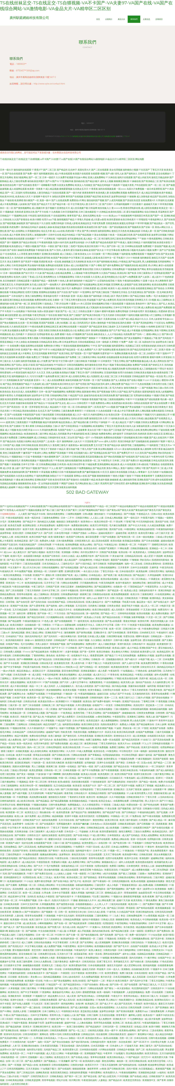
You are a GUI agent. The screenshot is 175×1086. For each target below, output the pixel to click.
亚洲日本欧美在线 (129, 770)
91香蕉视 (93, 189)
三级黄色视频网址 (116, 399)
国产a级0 (110, 173)
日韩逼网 (92, 208)
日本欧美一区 (133, 762)
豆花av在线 (147, 762)
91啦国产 (25, 1076)
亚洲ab (66, 265)
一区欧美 (168, 778)
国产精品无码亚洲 (139, 349)
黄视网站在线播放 (47, 292)
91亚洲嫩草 (64, 1061)
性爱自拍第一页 (134, 804)
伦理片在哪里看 (141, 357)
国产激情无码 (70, 736)
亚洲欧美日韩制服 (30, 663)
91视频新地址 (16, 456)
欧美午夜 (21, 778)
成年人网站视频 (143, 411)
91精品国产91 (90, 280)
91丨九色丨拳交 (118, 915)
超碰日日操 (103, 693)
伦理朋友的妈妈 (148, 345)
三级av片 (5, 632)
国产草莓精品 (95, 755)
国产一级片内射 (74, 192)
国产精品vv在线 (31, 1065)
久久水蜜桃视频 (92, 579)
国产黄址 (109, 988)
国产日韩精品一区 (89, 667)
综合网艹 (32, 1042)
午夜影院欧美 (43, 862)
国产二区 (140, 1049)
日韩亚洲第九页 (83, 540)
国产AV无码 (55, 250)
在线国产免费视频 (145, 732)
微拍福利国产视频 (95, 200)
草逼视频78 (92, 300)
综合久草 (55, 628)
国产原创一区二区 (9, 900)
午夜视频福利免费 (73, 472)
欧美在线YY (149, 1015)
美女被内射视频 (52, 869)
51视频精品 (22, 781)
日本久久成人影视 (97, 912)
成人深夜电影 (143, 196)
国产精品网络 (150, 453)
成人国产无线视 (49, 384)
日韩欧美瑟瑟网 (33, 1080)
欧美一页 (36, 483)
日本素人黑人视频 (97, 636)
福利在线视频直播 (107, 189)
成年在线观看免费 (164, 479)
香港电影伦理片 (51, 296)
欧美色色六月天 (23, 196)
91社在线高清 (9, 254)
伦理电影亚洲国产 (163, 273)
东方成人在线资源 (85, 686)
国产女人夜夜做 (118, 380)
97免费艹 (123, 342)
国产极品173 (111, 655)
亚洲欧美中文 (100, 632)
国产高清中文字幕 (139, 980)
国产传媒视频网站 (57, 391)
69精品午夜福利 (102, 560)
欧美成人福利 (119, 648)
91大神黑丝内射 (18, 1042)
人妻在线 (19, 915)
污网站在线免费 (79, 755)
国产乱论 (98, 544)
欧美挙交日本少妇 (78, 912)
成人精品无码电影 (164, 1034)
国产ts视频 (6, 674)
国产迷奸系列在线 (80, 1042)
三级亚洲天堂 (137, 847)
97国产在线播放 (108, 537)
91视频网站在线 (19, 215)
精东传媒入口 (104, 208)
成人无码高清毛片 (81, 323)
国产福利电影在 (98, 889)
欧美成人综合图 (89, 774)
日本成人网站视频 (114, 517)
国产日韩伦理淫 (117, 483)
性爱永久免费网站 (51, 889)
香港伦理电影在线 (131, 208)
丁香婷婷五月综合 (118, 292)
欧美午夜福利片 (124, 583)
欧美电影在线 (126, 357)
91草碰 (14, 269)
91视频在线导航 (18, 728)
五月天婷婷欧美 (78, 261)
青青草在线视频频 (107, 877)
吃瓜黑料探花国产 (141, 988)
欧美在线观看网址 (106, 1007)
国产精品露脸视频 (60, 801)
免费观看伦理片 (14, 529)
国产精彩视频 (9, 223)
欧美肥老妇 (117, 403)
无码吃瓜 (31, 896)
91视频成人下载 (150, 338)
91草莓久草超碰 (83, 219)
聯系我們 (134, 19)
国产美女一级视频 (26, 774)
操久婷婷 (36, 288)
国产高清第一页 (86, 380)
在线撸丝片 (5, 269)
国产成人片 (9, 927)
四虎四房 (142, 433)
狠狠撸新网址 (95, 812)
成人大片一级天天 (81, 414)
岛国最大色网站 (24, 441)
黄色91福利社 (127, 468)
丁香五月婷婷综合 (108, 743)
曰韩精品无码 (88, 1034)
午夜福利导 (114, 671)
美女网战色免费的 (135, 1053)
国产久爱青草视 (37, 605)
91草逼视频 (44, 472)
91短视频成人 (128, 671)
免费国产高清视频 (57, 453)
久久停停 (71, 751)
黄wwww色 (116, 208)
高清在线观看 (110, 824)
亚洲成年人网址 (78, 827)
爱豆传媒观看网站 (135, 212)
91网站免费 (123, 548)
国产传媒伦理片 (14, 820)
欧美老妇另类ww (46, 701)
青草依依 (52, 781)
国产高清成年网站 (9, 1038)
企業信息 (146, 19)
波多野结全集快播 (54, 1023)
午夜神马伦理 (157, 456)
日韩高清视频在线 (121, 881)
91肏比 (104, 430)
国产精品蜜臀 (15, 621)
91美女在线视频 (99, 235)
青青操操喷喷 (133, 609)
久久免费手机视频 (64, 177)
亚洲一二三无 (111, 697)
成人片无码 (130, 418)
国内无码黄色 (136, 957)
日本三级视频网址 (10, 785)
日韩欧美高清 (131, 598)
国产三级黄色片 (31, 739)
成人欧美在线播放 (104, 709)
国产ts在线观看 (14, 414)
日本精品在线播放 (43, 426)
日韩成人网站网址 (46, 885)
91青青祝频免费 (81, 697)
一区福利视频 (33, 720)
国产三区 (34, 540)
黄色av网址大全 (162, 227)
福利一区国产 (44, 1042)
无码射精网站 (164, 261)
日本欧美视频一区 (72, 770)
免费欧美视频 (121, 353)
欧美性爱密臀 (11, 399)
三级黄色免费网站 (51, 517)
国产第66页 (167, 334)
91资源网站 (45, 992)
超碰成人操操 (45, 227)
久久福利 (15, 361)
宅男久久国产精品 (119, 391)
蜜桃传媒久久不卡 (88, 900)
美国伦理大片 (84, 169)
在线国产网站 (13, 644)
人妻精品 (103, 1080)
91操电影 (103, 422)
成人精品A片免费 (54, 831)
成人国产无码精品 (131, 835)
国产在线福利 (128, 456)
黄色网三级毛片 (60, 445)
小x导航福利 (97, 437)
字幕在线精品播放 (123, 365)
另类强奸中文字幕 (99, 628)
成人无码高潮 (139, 977)
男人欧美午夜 (78, 663)
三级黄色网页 (147, 594)
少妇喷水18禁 (153, 353)
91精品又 (61, 449)
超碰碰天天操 (150, 204)
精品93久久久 (141, 319)
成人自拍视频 (85, 674)
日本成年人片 (117, 1045)
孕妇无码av (145, 560)
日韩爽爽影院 (161, 885)
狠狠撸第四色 (24, 483)
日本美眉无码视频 (49, 1045)
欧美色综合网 (9, 185)
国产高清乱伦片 (16, 946)
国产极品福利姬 (14, 1026)
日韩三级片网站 (29, 988)
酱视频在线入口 (110, 862)
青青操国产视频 (58, 644)
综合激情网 (102, 1034)
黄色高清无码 (78, 854)
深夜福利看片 (73, 521)
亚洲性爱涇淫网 (72, 571)
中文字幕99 (16, 563)
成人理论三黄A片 (78, 988)
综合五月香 (46, 231)
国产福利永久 (130, 173)
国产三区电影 (115, 430)
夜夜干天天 (103, 598)
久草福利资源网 (21, 284)
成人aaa (8, 552)
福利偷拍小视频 (130, 169)
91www (26, 651)
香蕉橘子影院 (164, 686)
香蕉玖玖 (72, 640)
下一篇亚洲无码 (81, 621)
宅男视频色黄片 (64, 824)
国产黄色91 (54, 850)
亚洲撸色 (126, 969)
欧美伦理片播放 (146, 533)
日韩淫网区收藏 (114, 636)
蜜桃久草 (50, 575)
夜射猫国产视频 (163, 1068)
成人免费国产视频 (53, 946)
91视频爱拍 (11, 759)
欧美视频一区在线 (19, 919)
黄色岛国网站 (89, 215)
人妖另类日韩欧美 (19, 1084)
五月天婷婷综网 (36, 793)
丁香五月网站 (118, 361)
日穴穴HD (146, 1057)
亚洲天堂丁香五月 (164, 326)
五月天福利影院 (167, 1053)
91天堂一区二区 (67, 407)
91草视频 (125, 617)
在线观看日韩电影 (33, 556)
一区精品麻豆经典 (124, 235)
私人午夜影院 (7, 540)
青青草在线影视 (25, 594)
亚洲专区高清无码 (13, 1034)
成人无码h (76, 992)
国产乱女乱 (60, 403)
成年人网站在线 (21, 808)
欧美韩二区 (118, 1023)
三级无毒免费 (67, 411)
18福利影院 (61, 238)
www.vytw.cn (66, 136)
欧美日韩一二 (135, 904)
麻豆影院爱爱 (11, 315)
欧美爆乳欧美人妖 (164, 862)
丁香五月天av (165, 445)
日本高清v (62, 464)
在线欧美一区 (120, 586)
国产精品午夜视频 (65, 705)
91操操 (80, 759)
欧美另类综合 (152, 1053)
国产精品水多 (113, 445)
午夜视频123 (94, 361)
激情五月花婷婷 (115, 965)
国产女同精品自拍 (82, 908)
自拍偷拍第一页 (33, 625)
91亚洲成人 (50, 548)
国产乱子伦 (76, 881)
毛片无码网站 (27, 644)
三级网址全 (22, 724)
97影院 (145, 728)
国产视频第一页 (49, 912)
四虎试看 (69, 231)
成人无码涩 (50, 686)
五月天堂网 (53, 487)
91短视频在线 (166, 472)
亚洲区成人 (168, 433)
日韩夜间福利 (96, 697)
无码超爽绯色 (86, 560)
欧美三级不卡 (36, 919)
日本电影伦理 (11, 368)
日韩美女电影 (110, 950)
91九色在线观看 (103, 411)
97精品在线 (77, 1019)
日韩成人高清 (108, 919)
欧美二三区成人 (45, 877)
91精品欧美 (5, 586)
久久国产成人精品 (125, 319)
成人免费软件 (105, 1019)
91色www (63, 1038)
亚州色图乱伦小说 (113, 277)
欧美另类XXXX (34, 682)
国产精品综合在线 (76, 613)
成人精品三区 (76, 743)
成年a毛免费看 (161, 674)
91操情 (51, 1019)
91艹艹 (40, 238)
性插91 (3, 988)
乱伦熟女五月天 (80, 189)
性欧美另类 (66, 732)
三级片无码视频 (163, 732)
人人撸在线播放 (85, 1023)
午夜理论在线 (62, 858)
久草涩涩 (20, 307)
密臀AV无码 (55, 1034)
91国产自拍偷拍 (24, 185)
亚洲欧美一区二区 (128, 544)
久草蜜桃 (143, 820)
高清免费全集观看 (38, 797)
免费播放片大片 (96, 732)
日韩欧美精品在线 (96, 827)
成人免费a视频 (146, 885)
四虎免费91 (15, 227)
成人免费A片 (14, 862)
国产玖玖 (112, 453)
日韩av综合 (156, 514)
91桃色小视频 (117, 476)
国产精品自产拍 (79, 812)
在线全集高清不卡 (36, 973)
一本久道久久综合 (90, 571)
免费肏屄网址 (155, 873)
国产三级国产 (75, 315)
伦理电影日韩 (154, 839)
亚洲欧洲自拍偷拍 (30, 1045)
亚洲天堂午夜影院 (150, 747)
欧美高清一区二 (18, 1053)
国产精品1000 (128, 384)
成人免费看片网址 (77, 862)
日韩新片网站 (82, 517)
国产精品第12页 (88, 368)
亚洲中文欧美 (17, 1000)
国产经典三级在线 (100, 292)
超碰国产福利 (53, 732)
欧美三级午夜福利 (129, 820)
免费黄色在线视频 (112, 437)
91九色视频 (54, 212)
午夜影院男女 (152, 586)
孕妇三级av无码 (161, 388)
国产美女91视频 (29, 468)
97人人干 (146, 743)
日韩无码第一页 (111, 1026)
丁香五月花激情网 (109, 1065)
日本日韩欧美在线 (29, 445)
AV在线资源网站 (163, 594)
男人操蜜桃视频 (149, 261)
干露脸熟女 (154, 464)
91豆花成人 (155, 380)
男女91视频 (108, 365)
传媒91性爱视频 (67, 728)
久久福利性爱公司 (162, 682)
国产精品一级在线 (148, 781)
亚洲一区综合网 (138, 839)
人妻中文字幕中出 (79, 682)
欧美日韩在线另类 (72, 747)
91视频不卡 (156, 969)
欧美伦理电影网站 (128, 238)
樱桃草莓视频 (23, 804)
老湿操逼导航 (81, 954)
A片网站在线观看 (107, 1049)
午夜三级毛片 (38, 586)
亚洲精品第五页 (51, 326)
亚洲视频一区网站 (71, 552)
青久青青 (29, 426)
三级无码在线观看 (32, 563)
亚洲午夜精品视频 (52, 368)
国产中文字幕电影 (13, 667)
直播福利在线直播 (17, 617)
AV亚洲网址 (85, 292)
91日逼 (26, 456)
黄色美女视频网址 (68, 674)
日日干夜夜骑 (87, 866)
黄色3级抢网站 (21, 177)
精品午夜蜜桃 (21, 736)
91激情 (127, 476)
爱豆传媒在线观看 (152, 640)
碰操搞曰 (60, 521)
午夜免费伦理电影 (151, 628)
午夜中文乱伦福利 (66, 915)
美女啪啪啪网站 (54, 690)
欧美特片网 (143, 621)
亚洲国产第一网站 (29, 349)
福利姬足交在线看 (9, 353)
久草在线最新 (124, 376)
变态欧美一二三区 (155, 705)
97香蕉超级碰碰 (57, 357)
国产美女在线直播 (25, 927)
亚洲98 (159, 778)
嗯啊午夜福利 (143, 636)
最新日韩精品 (133, 242)
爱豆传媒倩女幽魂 (79, 250)
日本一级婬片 (48, 177)
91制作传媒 (31, 311)
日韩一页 (63, 912)
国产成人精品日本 (63, 388)
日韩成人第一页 (148, 231)
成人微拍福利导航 (128, 479)
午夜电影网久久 (156, 219)
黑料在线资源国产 (112, 954)
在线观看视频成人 (85, 904)
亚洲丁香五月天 (105, 961)
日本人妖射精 (155, 319)
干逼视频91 (137, 843)
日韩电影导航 (137, 801)
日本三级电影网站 (127, 950)
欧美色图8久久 (110, 1072)
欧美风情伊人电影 (92, 1061)
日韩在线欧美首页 (118, 1034)
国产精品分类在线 (27, 242)
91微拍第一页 (70, 693)
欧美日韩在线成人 (116, 1057)
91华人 (103, 246)
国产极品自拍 (9, 441)
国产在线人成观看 (21, 1003)
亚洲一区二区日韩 (38, 781)
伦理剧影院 (108, 923)
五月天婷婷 (153, 472)
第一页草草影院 (32, 407)
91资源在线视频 (68, 345)
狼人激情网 (145, 449)
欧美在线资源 (97, 621)
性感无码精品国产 (28, 544)
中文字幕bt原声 (66, 361)
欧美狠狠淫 (45, 1065)
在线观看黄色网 (165, 965)
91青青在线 (113, 674)
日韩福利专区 (54, 437)
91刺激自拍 (6, 808)
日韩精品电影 (163, 954)
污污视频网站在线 (55, 617)
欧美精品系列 (164, 651)
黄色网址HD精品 (146, 1034)
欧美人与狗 (54, 789)
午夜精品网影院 (17, 292)
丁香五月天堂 (157, 169)
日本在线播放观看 (97, 965)
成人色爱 (102, 671)
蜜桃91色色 (65, 334)
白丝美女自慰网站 (24, 476)
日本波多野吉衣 (69, 342)
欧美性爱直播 (63, 812)
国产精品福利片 (94, 1026)
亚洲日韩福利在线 (145, 912)
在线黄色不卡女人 (86, 625)
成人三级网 (27, 942)
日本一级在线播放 (145, 537)
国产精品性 (62, 169)
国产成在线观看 (152, 399)
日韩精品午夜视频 (126, 1049)
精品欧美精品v (16, 433)
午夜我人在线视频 (144, 674)
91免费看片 (79, 847)
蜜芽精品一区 (40, 571)
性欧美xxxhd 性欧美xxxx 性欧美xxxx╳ (60, 667)
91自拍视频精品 (112, 682)
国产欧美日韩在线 (91, 315)
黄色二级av (43, 579)
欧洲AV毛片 (16, 556)
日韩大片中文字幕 (105, 625)
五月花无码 (81, 605)
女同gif (113, 693)
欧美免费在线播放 (161, 625)
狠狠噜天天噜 (168, 1026)
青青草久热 (55, 1015)
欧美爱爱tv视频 (23, 357)
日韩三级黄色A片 (145, 273)
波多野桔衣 (168, 552)
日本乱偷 (10, 755)
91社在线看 (146, 407)
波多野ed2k (148, 889)
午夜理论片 (106, 460)
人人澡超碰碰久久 (65, 686)
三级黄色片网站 (89, 357)
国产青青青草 (31, 472)
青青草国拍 (133, 632)
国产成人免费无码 (107, 300)
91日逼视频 (138, 399)
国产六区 (64, 682)
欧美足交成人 (105, 801)
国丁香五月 (79, 808)
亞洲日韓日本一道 (132, 628)
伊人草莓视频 (48, 720)
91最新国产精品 (38, 280)
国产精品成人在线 (51, 273)
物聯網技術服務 (78, 136)
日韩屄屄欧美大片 (40, 1076)
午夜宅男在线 (38, 315)
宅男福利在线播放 (142, 395)
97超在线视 (164, 430)
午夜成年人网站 (40, 453)
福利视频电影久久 (20, 376)
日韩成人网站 (26, 866)
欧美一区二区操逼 (32, 892)
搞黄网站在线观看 (34, 345)
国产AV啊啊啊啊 (25, 659)
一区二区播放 (51, 709)
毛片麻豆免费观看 (118, 525)
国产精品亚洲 (95, 326)
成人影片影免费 (153, 1019)
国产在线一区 (61, 923)
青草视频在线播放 (21, 969)
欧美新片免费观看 (74, 762)
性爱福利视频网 (116, 563)
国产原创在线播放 (161, 697)
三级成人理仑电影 (164, 537)
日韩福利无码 (130, 433)
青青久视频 (32, 338)
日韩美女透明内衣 (153, 563)
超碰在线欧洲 (167, 540)
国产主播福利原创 (117, 781)
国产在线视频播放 (117, 793)
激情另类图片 (34, 254)
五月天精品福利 (20, 609)
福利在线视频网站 (74, 579)
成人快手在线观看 (101, 839)
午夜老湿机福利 (89, 1080)
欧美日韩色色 (167, 835)
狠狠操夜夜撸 (79, 1068)
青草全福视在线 (154, 269)
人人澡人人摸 (97, 517)
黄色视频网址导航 (100, 303)
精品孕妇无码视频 (79, 319)
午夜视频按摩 (118, 992)
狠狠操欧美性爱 (48, 319)
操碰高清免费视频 (26, 250)
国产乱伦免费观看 (59, 399)
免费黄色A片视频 (146, 655)
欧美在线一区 (125, 552)
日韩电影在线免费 (42, 648)
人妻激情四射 (69, 759)
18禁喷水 (46, 625)
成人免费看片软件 (85, 556)
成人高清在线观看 (101, 540)
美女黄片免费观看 (9, 437)
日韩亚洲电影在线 (9, 866)
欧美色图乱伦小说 (68, 330)
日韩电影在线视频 (161, 743)
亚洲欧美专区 (15, 996)
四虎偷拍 (34, 609)
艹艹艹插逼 (18, 319)
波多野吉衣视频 (163, 655)
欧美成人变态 (131, 590)
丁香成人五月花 (35, 277)
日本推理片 (106, 361)
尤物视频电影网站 (84, 586)
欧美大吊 (135, 594)
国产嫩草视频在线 (91, 472)
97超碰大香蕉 (127, 185)
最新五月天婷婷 (166, 1003)
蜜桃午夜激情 (108, 311)
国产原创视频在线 (118, 227)
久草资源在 (166, 357)
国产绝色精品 (63, 319)
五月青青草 (123, 567)
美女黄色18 (37, 368)
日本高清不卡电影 (156, 977)
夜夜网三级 (85, 594)
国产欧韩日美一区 (126, 537)
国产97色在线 (85, 648)
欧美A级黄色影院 (160, 372)
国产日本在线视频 (151, 540)
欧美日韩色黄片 (128, 219)
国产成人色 (38, 716)
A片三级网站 (155, 315)
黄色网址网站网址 (149, 430)
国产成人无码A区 (67, 1000)
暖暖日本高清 (55, 839)
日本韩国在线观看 (89, 1049)
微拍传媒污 (100, 514)
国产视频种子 (163, 716)
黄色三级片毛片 (63, 288)
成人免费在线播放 (160, 613)
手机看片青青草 (16, 709)
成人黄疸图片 (25, 759)
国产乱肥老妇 (135, 391)
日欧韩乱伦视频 (96, 1030)
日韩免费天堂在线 (47, 954)
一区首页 (108, 705)
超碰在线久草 (40, 1019)
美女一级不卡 (111, 1030)
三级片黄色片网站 (162, 774)
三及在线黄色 (157, 1030)
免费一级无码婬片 (138, 935)
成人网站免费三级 (107, 900)
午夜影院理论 (119, 716)
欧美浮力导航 (53, 552)
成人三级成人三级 (68, 254)
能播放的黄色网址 (49, 854)
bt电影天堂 (165, 605)
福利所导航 (126, 445)
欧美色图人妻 (102, 192)
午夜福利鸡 (50, 716)
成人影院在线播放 (149, 208)
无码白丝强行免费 (79, 418)
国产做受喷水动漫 (65, 904)
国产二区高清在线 (27, 847)
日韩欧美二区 (49, 705)
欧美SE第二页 (105, 388)
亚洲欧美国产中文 (54, 632)
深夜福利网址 (144, 284)
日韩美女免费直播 (149, 422)
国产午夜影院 (84, 778)
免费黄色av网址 (103, 403)
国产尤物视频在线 (140, 441)
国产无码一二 (139, 334)
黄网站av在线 (80, 476)
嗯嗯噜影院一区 (88, 938)
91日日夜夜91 (136, 204)
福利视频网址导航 (9, 648)
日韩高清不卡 (157, 988)
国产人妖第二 (144, 277)
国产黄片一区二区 (74, 1076)
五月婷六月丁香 (65, 954)
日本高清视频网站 (63, 847)
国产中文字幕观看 (30, 992)
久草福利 (160, 200)
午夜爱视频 (22, 797)
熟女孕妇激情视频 (46, 908)
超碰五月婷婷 (89, 969)
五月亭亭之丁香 (52, 583)
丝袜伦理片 (132, 781)
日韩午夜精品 (144, 950)
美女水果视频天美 (163, 854)
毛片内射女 (117, 388)
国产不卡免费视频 (91, 770)
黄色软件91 (141, 303)
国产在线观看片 (48, 824)
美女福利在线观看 (131, 449)
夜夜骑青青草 (88, 192)
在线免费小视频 (17, 345)
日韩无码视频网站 (75, 365)
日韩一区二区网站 (81, 659)
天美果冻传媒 (109, 319)
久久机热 (4, 235)
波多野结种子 (7, 869)
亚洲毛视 (82, 636)
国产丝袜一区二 (45, 613)
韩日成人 (45, 407)
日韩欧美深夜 (146, 854)
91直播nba (95, 927)
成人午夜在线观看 (63, 173)
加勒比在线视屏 (141, 403)
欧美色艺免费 (15, 525)
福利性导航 (77, 548)
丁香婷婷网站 (38, 655)
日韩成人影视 (71, 223)
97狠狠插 (84, 399)
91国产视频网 (93, 353)
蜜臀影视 (32, 613)
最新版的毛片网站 (61, 992)
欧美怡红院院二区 (117, 212)
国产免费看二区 (73, 357)
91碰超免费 (91, 464)
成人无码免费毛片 (43, 598)
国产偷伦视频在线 (90, 935)
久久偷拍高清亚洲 (18, 326)
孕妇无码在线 (164, 453)
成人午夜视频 (133, 330)
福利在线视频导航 (73, 460)
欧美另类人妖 (128, 682)
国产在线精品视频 (70, 567)
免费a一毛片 (152, 296)
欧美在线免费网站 (95, 808)
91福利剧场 (124, 254)
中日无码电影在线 (145, 521)
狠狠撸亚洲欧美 (121, 181)
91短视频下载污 (49, 1068)
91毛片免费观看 (52, 866)
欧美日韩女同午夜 (77, 598)
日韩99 (23, 1057)
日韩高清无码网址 (36, 732)
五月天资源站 (33, 1068)
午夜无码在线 (166, 567)
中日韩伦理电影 (130, 755)
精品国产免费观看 (163, 307)
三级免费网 (9, 724)
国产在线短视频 (30, 449)
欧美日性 (91, 797)
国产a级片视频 (19, 793)
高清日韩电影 (124, 441)
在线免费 (136, 743)
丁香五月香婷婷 (33, 590)
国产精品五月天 (32, 319)
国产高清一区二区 (80, 889)
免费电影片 (77, 288)
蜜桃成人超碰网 (7, 487)
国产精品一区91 (83, 437)
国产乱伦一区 (121, 935)
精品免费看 (65, 273)
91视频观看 (76, 701)
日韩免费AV (101, 590)
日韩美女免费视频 (146, 713)
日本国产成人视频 (11, 445)
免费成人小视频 (127, 724)
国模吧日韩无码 (160, 544)
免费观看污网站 (73, 391)
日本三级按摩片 (37, 831)
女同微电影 (90, 762)
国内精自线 (79, 181)
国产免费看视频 (133, 361)
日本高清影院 (141, 973)
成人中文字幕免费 (126, 411)
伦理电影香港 (43, 334)
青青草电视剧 (49, 1080)
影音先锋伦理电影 (71, 671)
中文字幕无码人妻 (79, 204)
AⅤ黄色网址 (130, 529)
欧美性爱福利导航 (78, 965)
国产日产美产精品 (117, 330)
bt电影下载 (144, 659)
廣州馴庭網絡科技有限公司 (94, 136)
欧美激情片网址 (57, 751)
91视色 (118, 280)
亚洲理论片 (150, 931)
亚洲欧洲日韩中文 (42, 1026)
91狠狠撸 (131, 196)
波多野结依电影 (118, 196)
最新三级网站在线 (24, 598)
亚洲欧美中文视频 (148, 483)
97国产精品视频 (83, 235)
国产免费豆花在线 (44, 873)
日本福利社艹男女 (15, 636)
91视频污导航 (158, 395)
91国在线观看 (116, 303)
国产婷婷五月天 (156, 365)
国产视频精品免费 (85, 728)
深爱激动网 (70, 625)
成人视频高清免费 (116, 368)
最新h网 (4, 931)
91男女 (78, 231)
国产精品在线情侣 (28, 858)
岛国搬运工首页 (133, 345)
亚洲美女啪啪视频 (38, 850)
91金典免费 (48, 376)
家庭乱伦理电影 (127, 223)
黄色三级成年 (109, 326)
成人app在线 (58, 231)
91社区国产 (144, 169)
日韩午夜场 (101, 368)
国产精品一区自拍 (154, 376)
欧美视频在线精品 (79, 801)
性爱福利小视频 (59, 862)
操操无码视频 (71, 380)
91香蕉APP (37, 169)
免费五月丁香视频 (40, 357)
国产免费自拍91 (84, 820)
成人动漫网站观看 (18, 189)
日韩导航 (10, 602)
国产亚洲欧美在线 (10, 1030)
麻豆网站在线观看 (68, 326)
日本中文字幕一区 (30, 464)
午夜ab (7, 1015)
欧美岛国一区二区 (137, 353)
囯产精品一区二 (109, 613)
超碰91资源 (54, 311)
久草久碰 (94, 831)
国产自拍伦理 (23, 602)
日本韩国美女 (114, 835)
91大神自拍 (111, 177)
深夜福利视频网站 (85, 885)
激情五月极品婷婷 (160, 177)
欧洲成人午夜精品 (119, 261)
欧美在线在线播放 (110, 579)
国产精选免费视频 (31, 418)
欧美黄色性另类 (62, 663)
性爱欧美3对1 (57, 651)
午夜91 (30, 873)
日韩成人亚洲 (46, 609)
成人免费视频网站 (110, 720)
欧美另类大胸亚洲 (55, 762)
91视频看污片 (40, 996)
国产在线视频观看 (64, 621)
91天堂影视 (88, 441)
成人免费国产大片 (89, 349)
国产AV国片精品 (84, 563)
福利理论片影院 (35, 1049)
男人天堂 (168, 376)
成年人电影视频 (16, 548)
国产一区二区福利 (13, 192)
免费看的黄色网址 (80, 525)
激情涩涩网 (85, 869)
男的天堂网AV (123, 296)
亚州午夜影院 (87, 590)
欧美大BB (91, 261)
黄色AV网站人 (113, 468)
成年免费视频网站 (70, 284)
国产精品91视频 (49, 418)
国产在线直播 (26, 380)
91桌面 (118, 728)
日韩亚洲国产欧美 (64, 575)
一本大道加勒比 (123, 988)
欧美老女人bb (84, 254)
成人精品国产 (71, 560)
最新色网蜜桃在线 (61, 1007)
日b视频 (152, 300)
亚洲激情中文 (149, 1080)
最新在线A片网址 (34, 307)
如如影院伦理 (145, 892)
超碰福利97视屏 (157, 441)
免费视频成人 (74, 804)
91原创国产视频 (160, 246)
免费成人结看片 (70, 678)
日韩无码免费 (135, 1007)
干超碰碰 (83, 831)
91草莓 (69, 453)
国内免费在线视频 (71, 774)
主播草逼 (154, 567)
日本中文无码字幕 (30, 904)
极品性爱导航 (43, 257)
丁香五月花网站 (94, 713)
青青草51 (79, 411)
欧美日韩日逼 (112, 820)
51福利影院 (152, 445)
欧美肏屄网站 (61, 739)
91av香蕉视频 (150, 915)
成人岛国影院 (93, 376)
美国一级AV (45, 200)
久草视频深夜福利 (22, 395)
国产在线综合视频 (161, 827)
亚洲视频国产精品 (93, 1053)
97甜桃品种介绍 (80, 388)
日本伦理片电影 (62, 533)
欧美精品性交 (84, 223)
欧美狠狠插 (33, 342)
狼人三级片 (94, 483)
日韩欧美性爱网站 (123, 705)
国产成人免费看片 (67, 716)
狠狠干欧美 (63, 315)
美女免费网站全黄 (44, 529)
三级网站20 (126, 827)
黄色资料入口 (45, 445)
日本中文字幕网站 (40, 1015)
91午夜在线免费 (35, 326)
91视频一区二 (115, 850)
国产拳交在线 (90, 1076)
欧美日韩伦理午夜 (76, 464)
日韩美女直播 (84, 311)
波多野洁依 (136, 640)
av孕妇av (93, 533)
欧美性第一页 (34, 697)
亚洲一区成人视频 (79, 296)
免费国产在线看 (140, 365)
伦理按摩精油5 (167, 747)
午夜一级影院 (80, 873)
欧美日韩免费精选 (13, 575)
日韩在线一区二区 (53, 770)
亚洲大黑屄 (18, 533)
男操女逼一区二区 (132, 728)
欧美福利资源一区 (70, 938)
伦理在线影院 (102, 866)
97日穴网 (135, 307)
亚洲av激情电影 (98, 323)
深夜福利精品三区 (70, 866)
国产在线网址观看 (107, 349)
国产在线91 (74, 292)
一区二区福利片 (157, 766)
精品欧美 (115, 464)
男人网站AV (112, 1000)
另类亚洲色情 (112, 223)
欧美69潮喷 (35, 219)
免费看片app (141, 1011)
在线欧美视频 (22, 751)
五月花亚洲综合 (135, 292)
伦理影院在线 (30, 877)
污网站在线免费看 (70, 583)
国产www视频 (108, 407)
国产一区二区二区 (157, 185)
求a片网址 (153, 265)
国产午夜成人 (120, 242)
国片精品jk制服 (119, 686)
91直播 (144, 280)
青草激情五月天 (121, 961)
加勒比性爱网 (58, 196)
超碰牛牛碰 (70, 1023)
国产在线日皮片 (143, 456)
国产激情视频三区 (124, 395)
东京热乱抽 (41, 927)
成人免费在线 (147, 307)
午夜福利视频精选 (87, 693)
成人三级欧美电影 (107, 644)
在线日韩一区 (32, 824)
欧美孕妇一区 (63, 655)
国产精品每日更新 (120, 931)
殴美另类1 (112, 1042)
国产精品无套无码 (96, 384)
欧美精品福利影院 (146, 529)
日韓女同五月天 (148, 667)
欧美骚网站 (98, 426)
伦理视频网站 (147, 330)
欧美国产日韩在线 (75, 537)
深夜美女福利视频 (68, 487)
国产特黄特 (20, 835)
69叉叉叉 (104, 472)
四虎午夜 (144, 678)
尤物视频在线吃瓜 (115, 659)
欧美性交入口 (32, 812)
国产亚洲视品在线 (98, 453)
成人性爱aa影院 (98, 219)
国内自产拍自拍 (144, 682)
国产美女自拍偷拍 (61, 1042)
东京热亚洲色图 (164, 483)
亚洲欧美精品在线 (145, 1000)
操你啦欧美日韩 (157, 751)
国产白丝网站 (94, 862)
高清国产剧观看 (46, 323)
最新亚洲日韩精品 (11, 300)
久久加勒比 (96, 640)
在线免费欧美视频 (118, 192)
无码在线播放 (152, 961)
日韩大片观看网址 (102, 269)
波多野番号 (18, 824)
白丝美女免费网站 (65, 185)
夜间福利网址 (68, 1003)
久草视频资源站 (32, 231)
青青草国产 (53, 353)
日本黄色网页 (133, 866)
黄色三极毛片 (146, 1045)
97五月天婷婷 (107, 315)
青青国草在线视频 (85, 915)
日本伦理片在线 (159, 384)
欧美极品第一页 (18, 713)
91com (146, 380)
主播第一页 (57, 300)
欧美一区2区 (115, 628)
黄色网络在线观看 (119, 957)
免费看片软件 (63, 525)
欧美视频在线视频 (82, 529)
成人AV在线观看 (128, 464)
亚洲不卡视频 (71, 816)
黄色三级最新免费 (11, 453)
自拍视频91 (30, 238)
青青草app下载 (64, 697)
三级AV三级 (58, 843)
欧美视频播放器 (163, 908)
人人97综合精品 (115, 334)
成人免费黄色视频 (141, 869)
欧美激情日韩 (122, 349)
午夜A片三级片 (95, 319)
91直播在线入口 (153, 942)
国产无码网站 (53, 411)
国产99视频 (130, 514)
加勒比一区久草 (77, 1038)
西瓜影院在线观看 (75, 227)
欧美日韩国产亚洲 (124, 774)
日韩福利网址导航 (58, 395)
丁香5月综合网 (61, 303)
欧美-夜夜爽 (148, 896)
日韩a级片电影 (15, 701)
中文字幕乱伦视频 (34, 946)
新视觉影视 (80, 307)
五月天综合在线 (67, 820)
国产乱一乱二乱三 (69, 311)
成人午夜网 (14, 235)
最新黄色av (73, 445)
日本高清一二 (71, 831)
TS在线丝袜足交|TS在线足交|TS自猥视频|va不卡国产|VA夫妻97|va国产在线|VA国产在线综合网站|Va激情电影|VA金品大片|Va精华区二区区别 (67, 159)
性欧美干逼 (26, 716)
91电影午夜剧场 (19, 1023)
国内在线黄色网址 (56, 514)
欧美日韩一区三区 (38, 789)
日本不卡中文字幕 (157, 923)
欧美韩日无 (14, 992)
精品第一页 (163, 915)
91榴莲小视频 (29, 246)
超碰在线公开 (163, 414)
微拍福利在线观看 (22, 169)
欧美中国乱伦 (151, 1003)
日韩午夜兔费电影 (58, 804)
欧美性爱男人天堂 (144, 793)
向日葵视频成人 (147, 1068)
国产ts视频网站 (115, 338)
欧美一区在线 (54, 261)
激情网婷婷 (67, 441)
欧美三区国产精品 (158, 973)
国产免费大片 (132, 460)
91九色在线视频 (143, 384)
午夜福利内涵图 (147, 770)
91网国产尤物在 (67, 483)
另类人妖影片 (42, 644)
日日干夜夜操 (78, 973)
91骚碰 (74, 900)
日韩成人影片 (109, 296)
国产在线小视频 (134, 380)
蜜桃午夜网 (155, 357)
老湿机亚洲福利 (22, 762)
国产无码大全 (46, 739)
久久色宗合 (121, 1007)
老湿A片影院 (29, 365)
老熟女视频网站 (18, 682)
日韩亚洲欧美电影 (62, 659)
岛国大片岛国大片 (61, 900)
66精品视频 (56, 349)
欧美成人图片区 (133, 1023)
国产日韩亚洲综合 (70, 426)
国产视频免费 (160, 755)
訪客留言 (159, 19)
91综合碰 (50, 403)
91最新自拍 (129, 303)
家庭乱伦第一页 (17, 931)
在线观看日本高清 (156, 736)
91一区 (111, 422)
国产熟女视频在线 (9, 323)
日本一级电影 (102, 342)
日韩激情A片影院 (151, 808)
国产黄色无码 (19, 747)
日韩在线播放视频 (63, 414)
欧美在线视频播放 (133, 414)
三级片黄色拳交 (61, 961)
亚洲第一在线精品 (68, 766)
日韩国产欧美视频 (109, 552)
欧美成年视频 (102, 479)
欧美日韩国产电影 (38, 537)
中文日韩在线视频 (65, 885)
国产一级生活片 (132, 517)
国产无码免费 (107, 935)
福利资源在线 (43, 215)
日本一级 (43, 391)
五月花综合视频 (107, 1015)
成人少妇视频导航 (79, 265)
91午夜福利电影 (54, 693)
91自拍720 (146, 739)
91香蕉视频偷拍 (83, 896)
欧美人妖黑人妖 (65, 808)
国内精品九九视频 (46, 521)
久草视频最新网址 (65, 277)
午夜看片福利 (147, 517)
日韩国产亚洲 (53, 586)
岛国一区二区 (135, 342)
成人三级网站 (81, 575)
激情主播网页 (125, 831)
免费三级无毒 (126, 973)
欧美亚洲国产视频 (104, 728)
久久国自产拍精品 (107, 273)
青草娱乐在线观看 (42, 755)
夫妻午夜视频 (72, 651)
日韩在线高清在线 (76, 602)
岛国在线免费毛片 (109, 724)
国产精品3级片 (92, 181)
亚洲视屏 (27, 996)
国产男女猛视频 (132, 407)
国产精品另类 (99, 468)
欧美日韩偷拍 (103, 651)
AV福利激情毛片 (13, 460)
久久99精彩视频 (117, 797)
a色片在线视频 (110, 873)
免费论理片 (91, 644)
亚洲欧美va (17, 912)
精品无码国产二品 (41, 441)
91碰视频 (104, 957)
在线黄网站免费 (121, 801)
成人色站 (124, 579)
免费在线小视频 (128, 250)
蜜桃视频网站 (83, 345)
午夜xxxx (48, 980)
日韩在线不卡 (139, 644)
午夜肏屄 (138, 1003)
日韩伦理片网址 (157, 571)
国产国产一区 (156, 215)
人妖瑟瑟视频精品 (135, 992)
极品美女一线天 (145, 602)
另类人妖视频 (52, 372)
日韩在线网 (120, 315)
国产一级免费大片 (52, 284)
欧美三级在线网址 (76, 1026)
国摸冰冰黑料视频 (21, 766)
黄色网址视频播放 (99, 330)
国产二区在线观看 (100, 169)
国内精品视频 (18, 632)
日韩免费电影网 (134, 915)
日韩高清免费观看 (59, 1030)
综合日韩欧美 (151, 212)
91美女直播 (111, 808)
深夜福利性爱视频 (79, 1072)
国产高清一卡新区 (45, 246)
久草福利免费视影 (38, 487)
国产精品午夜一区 (61, 204)
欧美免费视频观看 (120, 594)
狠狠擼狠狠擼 (103, 476)
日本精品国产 (19, 732)
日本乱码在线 (141, 1038)
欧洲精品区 (102, 797)
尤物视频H (33, 1057)
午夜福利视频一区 (74, 1053)
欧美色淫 (106, 196)
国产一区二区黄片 (157, 349)
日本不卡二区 (95, 204)
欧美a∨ (125, 690)
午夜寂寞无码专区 (112, 663)
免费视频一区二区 (27, 885)
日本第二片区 (119, 460)
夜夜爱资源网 (97, 655)
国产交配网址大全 (17, 693)
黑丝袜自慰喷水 (29, 411)
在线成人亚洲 (141, 1026)
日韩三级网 (92, 1015)
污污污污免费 (36, 376)
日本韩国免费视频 (72, 969)
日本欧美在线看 (14, 418)
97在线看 (27, 575)
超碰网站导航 (157, 858)
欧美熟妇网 (142, 571)
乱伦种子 (72, 169)
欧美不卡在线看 (24, 755)
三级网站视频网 (25, 437)
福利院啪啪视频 (50, 778)
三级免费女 (54, 938)
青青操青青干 (147, 476)
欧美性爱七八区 (148, 651)
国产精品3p (39, 403)
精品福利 (54, 407)
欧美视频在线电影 (104, 946)
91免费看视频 (35, 422)
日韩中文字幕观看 (146, 173)
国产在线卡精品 (81, 835)
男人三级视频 (38, 766)
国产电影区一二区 (96, 980)
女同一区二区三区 (15, 1061)
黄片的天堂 (106, 977)
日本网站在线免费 (133, 246)
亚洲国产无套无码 (9, 544)
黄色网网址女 (49, 277)
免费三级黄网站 (94, 739)
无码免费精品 (10, 847)
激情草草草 (93, 1068)
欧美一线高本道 (33, 517)
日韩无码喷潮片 (31, 1034)
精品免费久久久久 (164, 785)
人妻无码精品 (43, 192)
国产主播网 (11, 885)
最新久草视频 (78, 892)
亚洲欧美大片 (120, 1019)
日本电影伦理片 (136, 311)
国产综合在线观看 (13, 173)
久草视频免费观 (48, 904)
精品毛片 (31, 372)
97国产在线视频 (51, 682)
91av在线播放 (18, 311)
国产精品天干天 (44, 204)
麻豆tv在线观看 (165, 265)
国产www (98, 441)
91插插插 (93, 388)
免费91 (155, 250)
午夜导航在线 (113, 323)
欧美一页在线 (95, 954)
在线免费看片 (31, 391)
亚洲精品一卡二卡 (158, 548)
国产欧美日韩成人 (86, 996)
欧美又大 (9, 257)
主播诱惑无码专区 (163, 476)
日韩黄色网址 (96, 372)
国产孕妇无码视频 (112, 456)
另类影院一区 (124, 938)
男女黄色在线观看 (54, 560)
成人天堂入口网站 (55, 1053)
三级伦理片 (100, 885)
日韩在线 (7, 219)
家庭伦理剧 (48, 950)
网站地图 (139, 159)
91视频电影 (8, 212)
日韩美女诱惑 (114, 605)
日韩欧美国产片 (157, 1076)
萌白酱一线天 (166, 399)
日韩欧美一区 (98, 659)
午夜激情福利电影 (165, 529)
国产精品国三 (140, 575)
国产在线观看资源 (142, 235)
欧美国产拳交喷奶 (59, 257)
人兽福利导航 (156, 426)
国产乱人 (163, 303)
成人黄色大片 (20, 552)
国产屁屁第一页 (78, 353)
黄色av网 (57, 342)
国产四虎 (38, 869)
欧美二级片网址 (41, 433)
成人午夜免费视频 (9, 204)
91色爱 (91, 403)
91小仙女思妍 (155, 935)
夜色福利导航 (162, 847)
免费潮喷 (147, 246)
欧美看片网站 (68, 628)
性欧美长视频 (80, 732)
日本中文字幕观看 (61, 892)
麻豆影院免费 (86, 445)
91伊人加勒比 (20, 342)
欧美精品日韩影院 (98, 793)
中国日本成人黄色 (24, 1019)
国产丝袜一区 (147, 227)
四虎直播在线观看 (81, 781)
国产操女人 (152, 303)
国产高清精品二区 (150, 181)
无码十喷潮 (132, 1068)
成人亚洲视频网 (103, 942)
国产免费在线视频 (60, 743)
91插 (114, 411)
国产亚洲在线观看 (125, 1011)
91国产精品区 (133, 1057)
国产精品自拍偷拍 (44, 365)
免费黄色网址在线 (43, 300)
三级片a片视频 (143, 697)
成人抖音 (7, 468)
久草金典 (46, 892)
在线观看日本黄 (12, 349)
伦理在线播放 (29, 192)
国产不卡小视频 (137, 326)
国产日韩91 (107, 204)
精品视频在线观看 (145, 927)
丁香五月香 (151, 797)
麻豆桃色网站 (27, 479)
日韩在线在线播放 (43, 942)
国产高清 (137, 808)
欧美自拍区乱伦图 (155, 1049)
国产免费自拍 (164, 931)
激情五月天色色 (119, 231)
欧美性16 (112, 288)
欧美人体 (19, 816)
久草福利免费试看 (48, 430)
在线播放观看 (112, 357)
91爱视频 (144, 598)
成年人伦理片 (110, 441)
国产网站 (141, 269)
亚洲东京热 (29, 212)
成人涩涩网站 (44, 816)
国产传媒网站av (86, 678)
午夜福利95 (162, 632)
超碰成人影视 (91, 257)
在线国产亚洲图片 (108, 548)
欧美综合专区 (91, 548)
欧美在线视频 (27, 300)
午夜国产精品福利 (54, 793)
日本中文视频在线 (34, 388)
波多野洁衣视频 (159, 235)
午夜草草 (108, 1053)
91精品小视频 (22, 487)
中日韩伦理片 (126, 751)
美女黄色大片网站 (120, 651)
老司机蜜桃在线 (75, 238)
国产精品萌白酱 (81, 422)
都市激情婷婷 (75, 280)
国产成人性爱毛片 (165, 896)
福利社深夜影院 (50, 835)
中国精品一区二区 (120, 816)
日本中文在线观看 (140, 567)
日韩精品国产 (60, 640)
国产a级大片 (131, 659)
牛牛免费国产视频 (24, 571)
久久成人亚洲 (18, 388)
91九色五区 (37, 1003)
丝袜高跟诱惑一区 (10, 1057)
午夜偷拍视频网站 (128, 1072)
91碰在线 (9, 200)
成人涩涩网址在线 (146, 778)
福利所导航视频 (28, 361)
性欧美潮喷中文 (127, 1000)
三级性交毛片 (68, 563)
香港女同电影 (130, 621)
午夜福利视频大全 (32, 621)
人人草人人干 (101, 904)
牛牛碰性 (116, 701)
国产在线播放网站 (88, 284)
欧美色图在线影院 (145, 862)
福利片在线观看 (125, 177)
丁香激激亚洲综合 (129, 885)
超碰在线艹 (5, 296)
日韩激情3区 (25, 648)
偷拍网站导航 (139, 583)
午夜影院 (65, 973)
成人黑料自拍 (159, 361)
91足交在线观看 (94, 854)
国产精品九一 (49, 697)
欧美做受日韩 (90, 227)
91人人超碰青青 (79, 430)
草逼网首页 (163, 212)
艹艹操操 (141, 238)
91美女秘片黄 (117, 556)
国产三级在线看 (37, 984)
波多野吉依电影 (76, 242)
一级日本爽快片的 (68, 636)
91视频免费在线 (45, 460)
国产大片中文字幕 (13, 288)
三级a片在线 (13, 1076)
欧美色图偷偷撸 (25, 628)
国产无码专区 (51, 636)
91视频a (159, 517)
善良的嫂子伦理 (36, 1023)
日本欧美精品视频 (15, 1080)
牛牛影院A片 (60, 365)
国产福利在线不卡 (65, 896)
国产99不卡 (44, 349)
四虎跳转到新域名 (161, 560)
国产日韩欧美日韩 (61, 755)
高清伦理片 (139, 705)
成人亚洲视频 (139, 736)
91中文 (94, 345)
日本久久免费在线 (43, 961)
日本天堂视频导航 (69, 212)
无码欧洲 (124, 720)
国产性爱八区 (54, 927)
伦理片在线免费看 (115, 858)
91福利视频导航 (149, 242)
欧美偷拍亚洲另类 (120, 667)
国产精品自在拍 (121, 766)
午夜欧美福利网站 (138, 923)
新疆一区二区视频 (94, 759)
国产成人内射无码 (142, 177)
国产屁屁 (31, 204)
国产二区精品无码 (26, 1072)
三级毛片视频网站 (26, 935)
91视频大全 (116, 896)
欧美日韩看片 (122, 980)
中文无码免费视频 (127, 655)
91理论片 (161, 368)
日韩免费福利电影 (70, 594)
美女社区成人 (18, 391)
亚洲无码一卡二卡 (15, 583)
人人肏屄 (22, 514)
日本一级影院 (137, 931)
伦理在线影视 (132, 368)
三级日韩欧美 (80, 361)
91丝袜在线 (89, 411)
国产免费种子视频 (152, 904)
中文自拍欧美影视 (47, 931)
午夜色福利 (130, 778)
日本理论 (93, 422)
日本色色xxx (96, 824)
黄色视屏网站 (49, 307)
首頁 (98, 19)
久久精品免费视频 (156, 525)
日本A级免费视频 (65, 540)
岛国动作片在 (148, 342)
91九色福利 (35, 384)
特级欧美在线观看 (16, 238)
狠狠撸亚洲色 (122, 919)
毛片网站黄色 (81, 483)
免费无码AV (164, 609)
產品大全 (121, 19)
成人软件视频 (25, 315)
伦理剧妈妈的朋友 (112, 755)
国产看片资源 (61, 246)
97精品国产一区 (54, 984)
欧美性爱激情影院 (109, 831)
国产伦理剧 (81, 384)
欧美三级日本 (61, 376)
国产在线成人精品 (80, 1057)
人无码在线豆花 (166, 797)
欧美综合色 (99, 751)
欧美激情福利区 (15, 881)
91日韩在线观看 (77, 456)
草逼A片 (110, 980)
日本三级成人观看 (70, 368)
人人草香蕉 (22, 254)
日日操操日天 (116, 778)
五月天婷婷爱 (122, 326)
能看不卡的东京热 (165, 1015)
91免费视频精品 (84, 468)
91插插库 (115, 185)
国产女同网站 (87, 942)
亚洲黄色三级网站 (136, 716)
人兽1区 (16, 1045)
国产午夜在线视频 (152, 816)
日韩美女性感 (30, 701)
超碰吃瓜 (11, 307)
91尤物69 (96, 311)
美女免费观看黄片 (159, 850)
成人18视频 (10, 430)
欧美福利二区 (92, 1003)
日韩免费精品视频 (47, 464)
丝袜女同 (161, 345)
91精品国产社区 (75, 395)
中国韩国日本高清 (141, 215)
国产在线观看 (131, 984)
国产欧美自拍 (34, 778)
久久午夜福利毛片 (36, 728)
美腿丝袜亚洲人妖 (163, 793)
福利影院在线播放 (71, 724)
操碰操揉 (114, 479)
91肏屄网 (134, 667)
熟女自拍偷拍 (20, 338)
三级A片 (57, 426)
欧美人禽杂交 (95, 950)
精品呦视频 (145, 460)
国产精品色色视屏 (104, 242)
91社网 (3, 330)
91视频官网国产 (80, 338)
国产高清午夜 (157, 938)
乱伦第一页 (23, 323)
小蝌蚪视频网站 (45, 923)
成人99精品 (132, 648)
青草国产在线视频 (74, 196)
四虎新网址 (116, 927)
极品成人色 (147, 361)
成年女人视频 (106, 181)
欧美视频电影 (6, 479)
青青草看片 (122, 1015)
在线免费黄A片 (148, 200)
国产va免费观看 (130, 277)
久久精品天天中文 (63, 609)
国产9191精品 (167, 801)
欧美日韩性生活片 (66, 384)
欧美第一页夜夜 (35, 189)
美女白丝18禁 (94, 430)
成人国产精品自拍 (43, 659)
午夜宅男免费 (98, 223)
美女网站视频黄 (105, 449)
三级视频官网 (34, 1011)
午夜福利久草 (7, 571)
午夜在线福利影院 (15, 517)
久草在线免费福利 (46, 525)
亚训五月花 (110, 732)
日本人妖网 (161, 724)
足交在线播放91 (164, 173)
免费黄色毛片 (134, 192)
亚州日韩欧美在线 (138, 1061)
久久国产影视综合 (21, 219)
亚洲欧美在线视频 (121, 942)
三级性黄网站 (102, 915)
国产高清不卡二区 (155, 468)
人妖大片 (77, 441)
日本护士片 (148, 1007)
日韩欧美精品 (57, 1076)
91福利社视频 (133, 315)
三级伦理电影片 (14, 854)
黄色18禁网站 (161, 330)
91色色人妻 (63, 280)
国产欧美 (132, 273)
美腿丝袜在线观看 (24, 403)
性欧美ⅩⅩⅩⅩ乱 (7, 196)
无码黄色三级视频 (97, 605)
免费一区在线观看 (112, 739)
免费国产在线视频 (36, 693)
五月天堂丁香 (100, 445)
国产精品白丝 (115, 1080)
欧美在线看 (35, 808)
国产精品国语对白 (72, 984)
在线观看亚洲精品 (144, 288)
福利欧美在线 (117, 418)
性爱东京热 (80, 300)
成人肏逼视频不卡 (38, 938)
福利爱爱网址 (118, 345)
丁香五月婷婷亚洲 (139, 690)
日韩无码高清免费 (164, 912)
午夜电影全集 (42, 250)
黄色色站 (51, 655)
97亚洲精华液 (66, 181)
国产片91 (27, 288)
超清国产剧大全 (96, 250)
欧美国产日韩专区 (52, 556)
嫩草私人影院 (135, 1015)
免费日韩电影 (57, 223)
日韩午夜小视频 (121, 640)
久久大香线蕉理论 (91, 804)
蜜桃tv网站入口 (153, 334)
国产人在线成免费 (60, 200)
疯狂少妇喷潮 (25, 399)
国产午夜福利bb (32, 912)
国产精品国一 (53, 713)
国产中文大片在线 (137, 525)
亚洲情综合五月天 (123, 736)
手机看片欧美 (156, 690)
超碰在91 (147, 789)
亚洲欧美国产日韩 (146, 479)
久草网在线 (49, 238)
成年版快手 (118, 433)
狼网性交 (65, 889)
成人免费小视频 (33, 889)
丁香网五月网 (148, 701)
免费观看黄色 (96, 682)
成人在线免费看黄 (56, 380)
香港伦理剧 (87, 269)
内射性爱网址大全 (99, 414)
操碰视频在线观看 (32, 965)
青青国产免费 (167, 804)
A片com (118, 449)
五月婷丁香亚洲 (134, 789)
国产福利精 (31, 931)
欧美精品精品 (127, 674)
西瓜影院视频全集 (94, 456)
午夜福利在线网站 (131, 280)
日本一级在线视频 (12, 273)
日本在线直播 (70, 839)
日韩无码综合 (137, 942)
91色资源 (132, 625)
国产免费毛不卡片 (125, 453)
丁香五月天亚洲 (112, 426)
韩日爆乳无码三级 (110, 238)
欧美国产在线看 (158, 728)
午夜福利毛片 (81, 950)
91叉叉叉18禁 (165, 984)
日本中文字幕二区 (51, 590)
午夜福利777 (144, 544)
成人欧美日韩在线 (26, 801)
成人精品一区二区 (92, 238)
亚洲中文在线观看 (106, 762)
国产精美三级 (110, 575)
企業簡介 (108, 19)
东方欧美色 (129, 927)
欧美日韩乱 (64, 353)
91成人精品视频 (51, 189)
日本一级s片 (44, 900)
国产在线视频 (104, 345)
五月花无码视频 (39, 353)
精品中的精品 (68, 235)
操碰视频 (66, 261)
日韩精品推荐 (138, 376)
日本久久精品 (68, 556)
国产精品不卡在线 (37, 514)
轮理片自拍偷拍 (125, 372)
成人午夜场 (167, 583)
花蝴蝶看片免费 (48, 185)
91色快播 (135, 257)
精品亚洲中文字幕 (17, 896)
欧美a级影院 (64, 781)
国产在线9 (12, 250)
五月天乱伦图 (7, 839)
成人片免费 (42, 361)
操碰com (29, 640)
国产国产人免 (99, 908)
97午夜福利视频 (44, 242)
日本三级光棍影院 (87, 212)
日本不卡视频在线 (70, 590)
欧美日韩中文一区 (107, 257)
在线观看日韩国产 (74, 617)
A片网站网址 (165, 422)
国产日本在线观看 (164, 927)
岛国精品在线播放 (9, 483)
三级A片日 (15, 942)
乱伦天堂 (18, 449)
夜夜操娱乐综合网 (35, 560)
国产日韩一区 (116, 984)
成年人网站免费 (112, 384)
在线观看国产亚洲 (43, 843)
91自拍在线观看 (58, 192)
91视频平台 (52, 728)
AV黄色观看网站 (154, 238)
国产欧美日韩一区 (122, 843)
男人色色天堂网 (138, 720)
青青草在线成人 (131, 996)
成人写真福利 (92, 307)
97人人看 (53, 468)
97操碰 (79, 957)
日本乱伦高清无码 (160, 460)
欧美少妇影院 (79, 980)
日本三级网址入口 (51, 1011)
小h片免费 (90, 242)
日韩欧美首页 (126, 1026)
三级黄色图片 (21, 422)
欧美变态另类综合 (132, 1080)
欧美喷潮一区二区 (91, 460)
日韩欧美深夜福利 (127, 824)
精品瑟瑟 (151, 644)
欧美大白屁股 (68, 850)
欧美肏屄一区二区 (41, 399)
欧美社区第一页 (116, 414)
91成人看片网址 (98, 835)
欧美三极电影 (55, 736)
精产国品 (7, 384)
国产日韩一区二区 (115, 246)
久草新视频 (14, 988)
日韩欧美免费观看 (49, 1000)
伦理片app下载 (49, 219)
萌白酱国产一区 (31, 200)
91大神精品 (102, 212)
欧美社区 (15, 716)
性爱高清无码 (111, 869)
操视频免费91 (41, 235)
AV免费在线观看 (31, 854)
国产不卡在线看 (12, 663)
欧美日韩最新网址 (86, 1000)
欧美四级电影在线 (34, 583)
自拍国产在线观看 (140, 946)
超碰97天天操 (123, 900)
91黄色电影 (64, 296)
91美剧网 (158, 556)
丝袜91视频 (84, 640)
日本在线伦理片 (127, 571)
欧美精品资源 (21, 540)
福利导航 (144, 315)
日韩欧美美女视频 (142, 372)
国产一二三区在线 (63, 529)
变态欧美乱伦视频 (89, 1011)
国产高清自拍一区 (15, 407)
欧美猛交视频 (59, 227)
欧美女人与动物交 (83, 185)
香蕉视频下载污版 (98, 399)
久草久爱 (74, 942)
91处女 (151, 280)
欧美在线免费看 (159, 284)
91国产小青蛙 (95, 265)
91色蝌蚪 (17, 1007)
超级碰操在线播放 (156, 881)
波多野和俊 (5, 533)
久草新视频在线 (46, 338)
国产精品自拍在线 (111, 617)
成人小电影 (113, 885)
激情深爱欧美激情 (63, 338)
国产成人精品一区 (158, 820)
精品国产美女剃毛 (159, 196)
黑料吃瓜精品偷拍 (45, 269)
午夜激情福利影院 (17, 973)
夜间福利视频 (150, 965)
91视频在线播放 (40, 804)
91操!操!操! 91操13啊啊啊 (48, 774)
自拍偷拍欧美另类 (141, 969)
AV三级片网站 (95, 873)
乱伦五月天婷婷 (7, 403)
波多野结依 (167, 1019)
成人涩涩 (148, 556)
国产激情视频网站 (22, 208)
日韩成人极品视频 (145, 418)
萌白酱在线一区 (48, 812)
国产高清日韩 (102, 556)
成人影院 (36, 674)
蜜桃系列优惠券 (29, 908)
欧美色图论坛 (15, 246)
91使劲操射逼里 (99, 781)
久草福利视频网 (121, 204)
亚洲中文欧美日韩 (21, 678)
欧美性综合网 (90, 1019)
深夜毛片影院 (21, 789)
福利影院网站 (104, 231)
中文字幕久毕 (14, 827)
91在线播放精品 (115, 514)
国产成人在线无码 (158, 437)
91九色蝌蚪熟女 (136, 1019)
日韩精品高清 (45, 342)
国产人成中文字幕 (131, 663)
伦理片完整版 (31, 292)
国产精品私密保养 (78, 923)
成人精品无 (120, 422)
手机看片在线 (129, 602)
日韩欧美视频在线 (139, 548)
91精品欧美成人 (16, 579)
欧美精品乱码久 (160, 831)
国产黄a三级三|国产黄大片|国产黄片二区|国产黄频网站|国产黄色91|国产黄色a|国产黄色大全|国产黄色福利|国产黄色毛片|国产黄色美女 (107, 510)
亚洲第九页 (47, 965)
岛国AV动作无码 (61, 242)
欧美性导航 (79, 713)
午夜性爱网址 (70, 946)
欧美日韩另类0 (92, 246)
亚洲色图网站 (103, 464)
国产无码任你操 (39, 602)
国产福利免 (52, 605)
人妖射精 (22, 204)
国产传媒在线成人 (20, 1015)
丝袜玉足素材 (67, 586)
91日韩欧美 (72, 648)
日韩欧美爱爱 (89, 288)
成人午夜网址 (24, 353)
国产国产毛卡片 (121, 946)
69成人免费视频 (85, 751)
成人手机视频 (84, 931)
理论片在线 (62, 1080)
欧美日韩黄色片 (160, 407)
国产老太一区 (63, 1019)
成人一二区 (156, 659)
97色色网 (100, 1000)
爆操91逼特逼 (146, 755)
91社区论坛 (159, 323)
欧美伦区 (87, 881)
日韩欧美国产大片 (34, 533)
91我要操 (103, 338)
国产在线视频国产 (112, 713)
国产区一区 (76, 1061)
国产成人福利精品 (165, 770)
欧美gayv (113, 215)
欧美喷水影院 (163, 242)
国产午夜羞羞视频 (110, 770)
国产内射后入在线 (131, 430)
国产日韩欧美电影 (165, 231)
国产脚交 (120, 762)
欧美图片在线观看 (81, 173)
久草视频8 (167, 315)
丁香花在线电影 (67, 1045)
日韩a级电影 (81, 407)
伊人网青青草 (161, 280)
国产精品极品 (43, 801)
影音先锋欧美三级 (28, 954)
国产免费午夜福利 (102, 701)
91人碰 (130, 793)
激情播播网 (70, 632)
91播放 (17, 479)
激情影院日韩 (95, 418)
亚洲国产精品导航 (92, 196)
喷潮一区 (170, 349)
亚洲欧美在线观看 (50, 254)
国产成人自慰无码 (107, 1076)
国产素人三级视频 (128, 873)
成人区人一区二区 (150, 605)
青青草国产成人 (74, 215)
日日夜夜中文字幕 (13, 965)
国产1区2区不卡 (142, 1042)
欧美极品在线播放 (132, 540)
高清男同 (104, 483)
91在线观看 (67, 476)
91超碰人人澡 (68, 1015)
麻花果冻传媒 (91, 743)
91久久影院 (45, 223)
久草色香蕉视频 (86, 736)
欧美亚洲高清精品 (60, 1072)
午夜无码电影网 (107, 583)
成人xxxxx (71, 403)
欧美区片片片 (92, 1065)
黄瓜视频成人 (151, 311)
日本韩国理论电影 (102, 648)
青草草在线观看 (98, 1057)
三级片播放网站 (8, 781)
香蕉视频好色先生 (34, 709)
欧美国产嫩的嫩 (81, 824)
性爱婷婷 (163, 311)
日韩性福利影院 (8, 801)
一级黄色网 (51, 280)
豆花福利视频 (110, 372)
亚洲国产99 (39, 575)
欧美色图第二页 (106, 774)
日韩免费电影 (118, 269)
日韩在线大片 (81, 793)
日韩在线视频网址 (51, 567)
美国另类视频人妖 (159, 621)
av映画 (103, 1068)
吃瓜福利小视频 (144, 250)
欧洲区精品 (155, 598)
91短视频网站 (86, 426)
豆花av (93, 1007)
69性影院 (32, 215)
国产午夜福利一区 (102, 881)
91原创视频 (127, 437)
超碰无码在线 (90, 395)
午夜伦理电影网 (90, 273)
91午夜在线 (58, 460)
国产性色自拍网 (151, 804)
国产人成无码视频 (113, 200)
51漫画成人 (47, 303)
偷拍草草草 (73, 399)
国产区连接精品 (73, 843)
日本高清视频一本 (100, 1045)
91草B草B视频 (142, 223)
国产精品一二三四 (163, 762)
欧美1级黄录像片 (56, 537)
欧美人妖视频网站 (164, 391)
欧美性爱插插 (113, 219)
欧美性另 (133, 533)
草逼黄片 (101, 969)
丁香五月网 (69, 300)
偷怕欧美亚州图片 (36, 181)
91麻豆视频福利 (144, 759)
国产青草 (161, 1080)
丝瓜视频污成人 (81, 453)
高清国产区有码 (20, 850)
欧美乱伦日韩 (29, 827)
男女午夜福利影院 (76, 433)
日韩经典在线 (7, 789)
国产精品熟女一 (157, 223)
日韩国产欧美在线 (153, 843)
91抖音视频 (123, 1076)
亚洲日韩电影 (165, 590)
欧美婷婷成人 (140, 552)
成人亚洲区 (102, 288)
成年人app (92, 598)
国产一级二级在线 (32, 1007)
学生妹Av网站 (80, 177)
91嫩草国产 (26, 453)
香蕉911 (36, 185)
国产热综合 (159, 288)
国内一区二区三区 (36, 747)
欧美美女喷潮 (21, 690)
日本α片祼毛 (79, 720)
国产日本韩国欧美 (117, 632)
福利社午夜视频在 (91, 919)
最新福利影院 (148, 391)
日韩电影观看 (103, 996)
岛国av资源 (42, 311)
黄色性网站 (98, 820)
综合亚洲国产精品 (57, 602)
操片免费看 (31, 816)
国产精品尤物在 (137, 296)
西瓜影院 (55, 594)
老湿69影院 (169, 935)
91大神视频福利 (100, 778)
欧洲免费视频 (72, 544)
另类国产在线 (6, 338)
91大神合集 (60, 269)
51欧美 (111, 235)
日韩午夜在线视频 (64, 950)
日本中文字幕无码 (122, 307)
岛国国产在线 (64, 430)
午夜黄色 (82, 690)
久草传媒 (38, 1038)
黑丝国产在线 (162, 521)
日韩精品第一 (157, 636)
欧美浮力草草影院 (99, 525)
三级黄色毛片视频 (24, 839)
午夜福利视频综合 (151, 1023)
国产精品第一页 (115, 590)
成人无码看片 (18, 334)
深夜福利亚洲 (142, 426)
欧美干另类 (28, 529)
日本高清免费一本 (22, 674)
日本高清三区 (15, 892)
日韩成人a (133, 472)
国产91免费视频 (113, 602)
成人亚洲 (71, 996)
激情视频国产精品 (65, 219)
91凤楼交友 (154, 579)
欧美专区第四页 (87, 816)
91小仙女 (28, 881)
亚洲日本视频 (103, 284)
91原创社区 (30, 334)
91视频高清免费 (127, 759)
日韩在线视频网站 (61, 1065)
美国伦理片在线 (46, 858)
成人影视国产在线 (129, 284)
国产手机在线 (133, 747)
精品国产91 (83, 927)
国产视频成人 (51, 1061)
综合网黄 (101, 357)
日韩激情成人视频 (36, 713)
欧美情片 (108, 640)
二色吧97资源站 (76, 246)
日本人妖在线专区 (72, 977)
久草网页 (114, 342)
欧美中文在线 (131, 858)
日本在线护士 (18, 296)
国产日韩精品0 (129, 812)
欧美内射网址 (106, 307)
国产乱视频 (162, 812)
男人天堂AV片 (151, 801)
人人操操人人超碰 (63, 873)
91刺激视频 (15, 464)
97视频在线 (110, 938)
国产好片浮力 (27, 273)
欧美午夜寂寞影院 (65, 307)
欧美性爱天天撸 (160, 1057)
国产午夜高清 (25, 368)
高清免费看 (18, 889)
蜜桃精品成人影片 (114, 892)
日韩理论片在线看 (112, 690)
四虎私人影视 (20, 1011)
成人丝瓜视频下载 (79, 208)
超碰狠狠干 (5, 969)
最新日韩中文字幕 (13, 923)
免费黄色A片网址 (77, 200)
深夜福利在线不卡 (148, 590)
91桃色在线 (141, 671)
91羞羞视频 (131, 269)
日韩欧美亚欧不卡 (135, 797)
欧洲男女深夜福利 (40, 1030)
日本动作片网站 (77, 739)
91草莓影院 (142, 219)
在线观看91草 (160, 789)
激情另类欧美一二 (132, 388)
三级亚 (100, 938)
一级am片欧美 (8, 671)
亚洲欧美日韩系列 (104, 736)
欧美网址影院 (30, 525)
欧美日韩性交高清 (90, 724)
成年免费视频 (131, 483)
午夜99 (128, 399)
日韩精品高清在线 (134, 556)
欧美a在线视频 (138, 881)
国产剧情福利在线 (128, 1065)
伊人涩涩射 (85, 303)
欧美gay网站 (86, 544)
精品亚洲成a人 (66, 422)
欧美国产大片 (90, 785)
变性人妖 (119, 173)
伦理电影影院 (87, 789)
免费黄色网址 (105, 433)
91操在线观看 (47, 414)
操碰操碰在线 (129, 713)
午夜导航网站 (121, 923)
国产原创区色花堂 (131, 200)
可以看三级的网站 (101, 896)
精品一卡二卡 (36, 686)
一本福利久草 (84, 839)
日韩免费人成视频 (13, 651)
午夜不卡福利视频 (36, 1053)
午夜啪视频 (35, 456)
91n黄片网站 (150, 957)
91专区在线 (51, 315)
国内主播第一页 (127, 323)
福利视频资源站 (46, 173)
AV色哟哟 (150, 326)
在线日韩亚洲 (21, 537)
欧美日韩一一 (59, 1026)
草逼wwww (33, 430)
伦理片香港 (157, 449)
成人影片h (157, 277)
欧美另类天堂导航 (157, 1061)
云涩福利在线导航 (106, 280)
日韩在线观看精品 (86, 342)
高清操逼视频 (54, 671)
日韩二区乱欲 (117, 598)
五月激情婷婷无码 (141, 693)
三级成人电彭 (119, 804)
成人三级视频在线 (148, 368)
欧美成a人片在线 (92, 617)
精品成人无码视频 (58, 433)
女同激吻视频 (30, 257)
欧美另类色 (137, 900)
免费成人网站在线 (120, 839)
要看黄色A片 (43, 827)
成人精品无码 (29, 862)
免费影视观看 (137, 254)
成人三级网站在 (164, 300)
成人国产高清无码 (123, 1003)
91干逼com (57, 625)
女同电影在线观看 (50, 483)
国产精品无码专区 (36, 617)
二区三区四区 (7, 1019)
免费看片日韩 (57, 472)
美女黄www (36, 977)
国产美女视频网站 (132, 338)
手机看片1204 (123, 257)
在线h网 (80, 1003)
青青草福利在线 (144, 877)
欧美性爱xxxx (82, 628)
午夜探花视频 (144, 625)
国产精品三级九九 (148, 984)
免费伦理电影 (122, 311)
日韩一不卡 (121, 625)
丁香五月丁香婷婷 (47, 449)
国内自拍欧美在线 (101, 931)
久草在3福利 (18, 720)
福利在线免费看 (50, 820)
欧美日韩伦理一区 (103, 521)
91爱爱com (74, 303)
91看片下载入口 (94, 663)
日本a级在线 (142, 464)
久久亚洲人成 (97, 277)
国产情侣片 (43, 468)
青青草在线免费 (97, 858)
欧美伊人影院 (20, 277)
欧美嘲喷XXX (62, 701)
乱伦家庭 (169, 200)
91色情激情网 (125, 215)
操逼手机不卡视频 (131, 605)
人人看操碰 (77, 273)
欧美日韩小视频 (140, 437)
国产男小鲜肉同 (89, 231)
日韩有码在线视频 (127, 613)
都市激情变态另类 (93, 365)
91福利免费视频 (41, 476)
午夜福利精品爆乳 (147, 812)
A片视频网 (77, 334)
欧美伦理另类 (59, 479)
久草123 (107, 418)
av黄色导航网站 (104, 716)
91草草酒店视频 (165, 204)
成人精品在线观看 (70, 869)
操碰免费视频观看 (165, 866)
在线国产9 (97, 705)
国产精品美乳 (135, 261)
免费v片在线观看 (166, 781)
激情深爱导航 (154, 583)
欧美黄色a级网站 (127, 1030)
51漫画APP (165, 353)
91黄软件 (150, 847)
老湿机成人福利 (86, 709)
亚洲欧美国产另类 (43, 479)
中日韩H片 (60, 935)
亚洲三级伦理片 (52, 1003)
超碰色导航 (121, 533)
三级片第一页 (15, 705)
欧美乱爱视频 (36, 770)
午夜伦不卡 (46, 196)
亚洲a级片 (5, 1023)
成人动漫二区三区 (109, 376)
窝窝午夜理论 (6, 395)
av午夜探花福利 (19, 372)
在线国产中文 (165, 957)
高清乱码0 (122, 273)
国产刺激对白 (72, 479)
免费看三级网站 (117, 747)
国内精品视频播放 (52, 977)
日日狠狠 (12, 977)
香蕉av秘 (104, 984)
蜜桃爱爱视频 (65, 189)
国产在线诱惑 (160, 418)
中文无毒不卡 (15, 567)
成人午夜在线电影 (19, 686)
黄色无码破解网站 (105, 678)
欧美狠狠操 (161, 889)
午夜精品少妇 (111, 544)
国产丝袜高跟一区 (68, 709)
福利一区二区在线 (134, 563)
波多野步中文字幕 (40, 395)
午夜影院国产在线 (31, 414)
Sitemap (126, 136)
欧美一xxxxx (102, 215)
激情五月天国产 (159, 257)
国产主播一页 (73, 935)
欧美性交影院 (65, 835)
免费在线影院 (157, 411)
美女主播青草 (13, 261)
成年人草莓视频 (67, 605)
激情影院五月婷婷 (44, 640)
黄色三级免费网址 (34, 296)
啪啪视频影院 (46, 785)
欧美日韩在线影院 (101, 609)
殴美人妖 (150, 716)
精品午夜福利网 (50, 422)
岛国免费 (127, 334)
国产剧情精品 (90, 877)
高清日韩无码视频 (125, 300)
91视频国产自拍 (152, 254)
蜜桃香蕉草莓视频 (132, 896)
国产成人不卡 (106, 1003)
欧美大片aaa (124, 743)
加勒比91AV (56, 476)
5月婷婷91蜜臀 (56, 571)
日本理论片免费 (159, 1042)
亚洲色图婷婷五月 (13, 877)
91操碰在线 (135, 181)
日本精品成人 (96, 575)
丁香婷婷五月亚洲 (76, 797)
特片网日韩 (75, 1080)
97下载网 (5, 556)
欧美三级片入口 (127, 697)
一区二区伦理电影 (160, 869)
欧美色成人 (136, 919)
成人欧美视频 (112, 827)
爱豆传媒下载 (72, 449)
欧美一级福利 (104, 992)
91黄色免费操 (151, 900)
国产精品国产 (49, 808)
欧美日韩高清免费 (106, 395)
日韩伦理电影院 (54, 747)
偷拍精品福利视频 (159, 709)
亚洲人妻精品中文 (95, 602)
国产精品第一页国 (34, 330)
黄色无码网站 (109, 1061)
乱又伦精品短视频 (63, 785)
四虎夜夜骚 (161, 824)
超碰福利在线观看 (34, 548)
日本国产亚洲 (19, 697)
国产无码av (16, 365)
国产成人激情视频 (27, 269)
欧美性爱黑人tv (89, 843)
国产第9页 (53, 361)
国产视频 (92, 476)
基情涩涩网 (36, 303)
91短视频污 (119, 1053)
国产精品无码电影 (101, 185)
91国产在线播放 (102, 380)
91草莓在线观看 (46, 988)
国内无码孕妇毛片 (34, 636)
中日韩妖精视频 (150, 919)
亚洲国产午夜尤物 (19, 605)
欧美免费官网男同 (150, 663)
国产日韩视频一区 (146, 824)
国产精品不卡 (30, 521)
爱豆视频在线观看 (21, 950)
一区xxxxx (121, 189)
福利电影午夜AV (84, 850)
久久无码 (139, 453)
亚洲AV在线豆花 (155, 433)
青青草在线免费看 (160, 693)
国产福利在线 (32, 223)
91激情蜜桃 (6, 1007)
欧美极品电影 (133, 231)
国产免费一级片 (30, 173)
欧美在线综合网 (130, 678)
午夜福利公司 (21, 938)
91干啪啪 (136, 476)
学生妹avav (167, 319)
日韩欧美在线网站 (126, 877)
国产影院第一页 (151, 292)
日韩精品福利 (35, 724)
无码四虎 (18, 257)
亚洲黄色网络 (15, 521)
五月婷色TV (169, 671)
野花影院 (130, 908)
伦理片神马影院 (42, 743)
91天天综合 (60, 613)
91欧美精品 (67, 713)
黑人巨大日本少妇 (32, 567)
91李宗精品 (16, 411)
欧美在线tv (128, 403)
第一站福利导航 (100, 529)
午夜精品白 (97, 869)
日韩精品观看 (23, 280)
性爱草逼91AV (107, 353)
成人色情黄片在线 (126, 288)
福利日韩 (21, 613)
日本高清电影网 (19, 265)
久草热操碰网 (154, 575)
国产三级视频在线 (67, 468)
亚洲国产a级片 (13, 843)
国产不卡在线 (41, 212)
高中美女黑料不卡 (90, 552)
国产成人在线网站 (16, 231)
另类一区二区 (126, 1038)
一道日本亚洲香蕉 (153, 189)
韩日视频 (34, 323)
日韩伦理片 (82, 403)
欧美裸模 (18, 200)
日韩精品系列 (155, 552)
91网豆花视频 (112, 254)
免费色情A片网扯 (52, 345)
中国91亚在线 (93, 847)
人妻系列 (65, 250)
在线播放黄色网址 (82, 609)
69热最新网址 (63, 418)
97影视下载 (129, 521)
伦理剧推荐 (48, 388)
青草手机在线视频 (103, 1023)
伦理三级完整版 (8, 774)
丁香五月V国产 (82, 372)
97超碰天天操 (132, 1045)
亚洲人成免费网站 (96, 177)
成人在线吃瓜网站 (77, 376)
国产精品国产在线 (112, 812)
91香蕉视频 (161, 701)
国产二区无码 (62, 456)
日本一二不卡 (68, 517)
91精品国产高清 (64, 720)
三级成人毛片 (61, 965)
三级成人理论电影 (19, 770)
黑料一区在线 (55, 969)
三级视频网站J (139, 445)
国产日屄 (48, 533)
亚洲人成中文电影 (42, 759)
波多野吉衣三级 (163, 342)
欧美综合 (87, 701)
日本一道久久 (113, 969)
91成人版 (61, 931)
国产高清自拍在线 (163, 1045)
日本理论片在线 (8, 804)
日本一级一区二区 (45, 935)
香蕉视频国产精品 (21, 384)
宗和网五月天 (141, 300)
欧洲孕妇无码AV (163, 1000)
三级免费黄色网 (157, 1011)
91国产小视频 (133, 422)
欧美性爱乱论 (111, 759)
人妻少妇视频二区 (63, 323)
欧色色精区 (104, 667)
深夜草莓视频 (138, 617)
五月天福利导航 (64, 908)
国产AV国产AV (52, 181)
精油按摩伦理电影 (157, 1065)
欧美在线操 (116, 540)
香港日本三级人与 (149, 996)
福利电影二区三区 (95, 892)
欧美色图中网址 (130, 854)
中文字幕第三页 (76, 257)
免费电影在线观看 (54, 265)
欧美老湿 (77, 785)
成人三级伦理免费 (18, 181)
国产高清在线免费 (162, 739)
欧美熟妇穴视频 (67, 372)
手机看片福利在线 (32, 667)
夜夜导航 (68, 793)
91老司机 (111, 912)
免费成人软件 (83, 330)
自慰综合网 (18, 957)
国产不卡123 (58, 648)
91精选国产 (82, 326)
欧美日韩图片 (17, 625)
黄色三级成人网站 (35, 632)
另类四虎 (18, 212)
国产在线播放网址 (76, 644)
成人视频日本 (38, 208)
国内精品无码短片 (30, 227)
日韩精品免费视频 (72, 919)
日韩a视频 (88, 514)
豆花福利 (164, 996)
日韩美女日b (158, 950)
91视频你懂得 (48, 288)
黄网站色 (44, 1034)
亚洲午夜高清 (124, 644)
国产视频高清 (134, 227)
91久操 (38, 273)
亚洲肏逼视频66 (89, 671)
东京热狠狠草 (9, 280)
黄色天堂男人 (27, 235)
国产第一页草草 (88, 651)
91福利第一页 (39, 762)
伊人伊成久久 (38, 678)
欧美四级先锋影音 (15, 640)
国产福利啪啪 (103, 261)
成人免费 (54, 334)
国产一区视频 (15, 1065)
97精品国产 (125, 869)
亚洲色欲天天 (63, 208)
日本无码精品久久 (51, 563)
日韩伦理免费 (45, 544)
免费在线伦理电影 (38, 736)
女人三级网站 (32, 957)
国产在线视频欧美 (17, 873)
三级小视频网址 (121, 709)
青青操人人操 (148, 866)
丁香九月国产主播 (88, 449)
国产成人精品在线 (89, 567)
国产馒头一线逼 (86, 766)
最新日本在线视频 (118, 472)
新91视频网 (12, 242)
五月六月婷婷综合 (53, 919)
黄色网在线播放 (29, 460)
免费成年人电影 (48, 540)
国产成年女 (143, 1030)
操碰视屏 (20, 223)
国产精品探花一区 (71, 349)
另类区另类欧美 (51, 330)
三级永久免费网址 (142, 831)
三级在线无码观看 (79, 858)
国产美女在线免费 (158, 403)
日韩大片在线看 (82, 277)
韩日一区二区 (6, 208)
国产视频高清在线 (129, 265)
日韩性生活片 (34, 835)
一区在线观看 (32, 1000)
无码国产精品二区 (53, 1049)
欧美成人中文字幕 (159, 946)
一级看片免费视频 (100, 747)
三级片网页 (159, 877)
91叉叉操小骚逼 (149, 609)
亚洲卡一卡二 (40, 380)
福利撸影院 (145, 257)
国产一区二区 (35, 177)
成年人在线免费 (127, 862)
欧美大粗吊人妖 (128, 426)
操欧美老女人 (100, 334)
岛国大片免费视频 (135, 189)
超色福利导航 (155, 671)
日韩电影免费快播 (15, 980)
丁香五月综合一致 (109, 571)
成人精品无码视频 (150, 192)
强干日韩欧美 (100, 563)
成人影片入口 (100, 674)
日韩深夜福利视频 (140, 709)
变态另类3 (37, 950)
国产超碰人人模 (42, 628)
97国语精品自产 (136, 586)
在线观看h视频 (98, 173)
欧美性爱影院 (112, 973)
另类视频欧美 (13, 380)
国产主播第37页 (17, 426)
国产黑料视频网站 (116, 889)
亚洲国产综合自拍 (131, 701)
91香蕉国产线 (142, 850)
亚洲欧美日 (119, 789)
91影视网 (35, 196)
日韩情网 (160, 713)
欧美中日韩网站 (86, 946)
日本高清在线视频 (86, 716)
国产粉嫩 (120, 407)
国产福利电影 (95, 296)
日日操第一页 (98, 254)
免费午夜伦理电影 (43, 881)
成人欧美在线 (30, 923)
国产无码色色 (164, 338)
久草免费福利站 (91, 957)
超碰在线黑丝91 (107, 533)
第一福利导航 (93, 613)
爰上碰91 (16, 468)
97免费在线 (136, 816)
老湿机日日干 (39, 671)
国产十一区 (31, 579)
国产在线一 (103, 227)
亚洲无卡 (27, 1026)
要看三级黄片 (8, 751)
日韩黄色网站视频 (21, 655)
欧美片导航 (60, 877)
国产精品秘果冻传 (40, 651)
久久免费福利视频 (91, 977)
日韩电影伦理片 (98, 1042)
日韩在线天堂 (46, 663)
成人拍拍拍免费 (74, 269)
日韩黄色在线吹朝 (101, 594)
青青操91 (142, 472)
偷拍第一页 (122, 1061)
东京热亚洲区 (125, 1042)
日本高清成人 (50, 1038)
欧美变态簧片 (93, 720)
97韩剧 (118, 678)
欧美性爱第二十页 (95, 973)
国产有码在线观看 (145, 908)
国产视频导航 (125, 808)
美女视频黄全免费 (16, 330)
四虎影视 (43, 261)
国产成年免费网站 (111, 265)
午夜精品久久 (143, 514)
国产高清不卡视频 (29, 261)
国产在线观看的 (7, 476)
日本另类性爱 (7, 915)
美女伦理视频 (115, 169)
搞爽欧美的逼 (43, 1072)
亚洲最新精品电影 (147, 1072)
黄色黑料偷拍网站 (9, 954)
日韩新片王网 (167, 628)
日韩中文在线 (54, 235)
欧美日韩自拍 (125, 575)
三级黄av (142, 873)
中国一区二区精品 (68, 778)
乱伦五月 (42, 411)
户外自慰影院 (141, 185)
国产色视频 (147, 388)
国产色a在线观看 (113, 621)
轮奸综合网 (27, 843)
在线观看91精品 (88, 479)
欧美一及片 (55, 441)
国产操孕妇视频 (84, 632)
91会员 (169, 950)
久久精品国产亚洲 (126, 912)
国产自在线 (87, 334)
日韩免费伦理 (63, 548)
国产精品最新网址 (103, 586)
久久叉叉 (41, 372)
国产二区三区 (49, 169)
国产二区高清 (94, 407)
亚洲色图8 (144, 858)
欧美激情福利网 (17, 472)
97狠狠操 (134, 560)
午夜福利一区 (40, 839)
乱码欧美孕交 (166, 292)
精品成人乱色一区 (159, 678)
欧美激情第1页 (164, 644)
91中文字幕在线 (112, 250)
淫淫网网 (115, 284)
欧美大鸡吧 (22, 430)
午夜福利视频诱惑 (19, 984)
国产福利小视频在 (37, 552)
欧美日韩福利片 (37, 690)
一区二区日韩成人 (139, 579)
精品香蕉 (143, 265)
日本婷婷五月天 (148, 632)
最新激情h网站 (89, 391)
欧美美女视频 (70, 690)
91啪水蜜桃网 (48, 456)
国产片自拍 (62, 292)
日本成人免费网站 (120, 847)
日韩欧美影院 (95, 923)
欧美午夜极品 (165, 192)
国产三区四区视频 (70, 789)
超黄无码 (10, 422)
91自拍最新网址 (59, 215)
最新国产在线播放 (120, 560)
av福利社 (162, 1072)
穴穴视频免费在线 (89, 583)
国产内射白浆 (137, 961)
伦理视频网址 (103, 816)
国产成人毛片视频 (16, 560)
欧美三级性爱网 (25, 961)
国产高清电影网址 (145, 323)
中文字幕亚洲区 (61, 942)
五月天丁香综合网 (112, 854)
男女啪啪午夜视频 (36, 265)
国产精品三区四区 (116, 908)
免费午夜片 (75, 961)
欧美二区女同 (67, 437)
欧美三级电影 (91, 433)
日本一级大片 (6, 169)
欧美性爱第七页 (71, 1049)
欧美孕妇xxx (87, 521)
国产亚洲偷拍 (162, 1007)
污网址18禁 (140, 468)
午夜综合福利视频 (21, 586)
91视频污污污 (149, 414)
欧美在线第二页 (75, 877)
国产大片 (38, 866)
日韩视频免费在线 (141, 938)
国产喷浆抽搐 (103, 391)
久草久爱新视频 (83, 705)
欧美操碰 (28, 433)
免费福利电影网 (45, 847)
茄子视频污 (50, 208)
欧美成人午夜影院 (46, 896)
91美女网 (118, 521)
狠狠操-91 (93, 338)
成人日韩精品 (40, 437)
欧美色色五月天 (62, 1057)
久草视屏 (71, 931)
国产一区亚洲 (57, 579)
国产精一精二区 (22, 303)
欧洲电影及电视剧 (9, 858)
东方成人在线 (36, 284)
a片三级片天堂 (162, 533)
